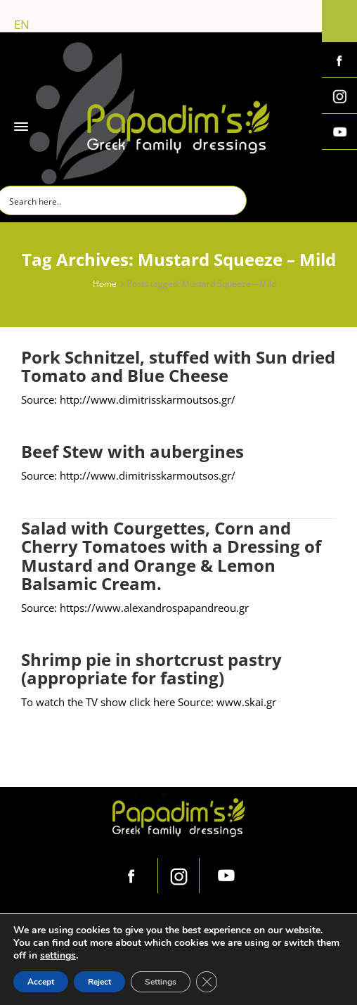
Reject (99, 981)
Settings (160, 981)
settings (58, 955)
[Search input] (122, 200)
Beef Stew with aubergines (132, 451)
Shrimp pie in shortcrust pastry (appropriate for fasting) (151, 668)
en (22, 24)
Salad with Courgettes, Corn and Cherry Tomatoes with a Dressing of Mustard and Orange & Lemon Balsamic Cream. (171, 555)
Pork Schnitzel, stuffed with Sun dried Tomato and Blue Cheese (178, 366)
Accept (40, 981)
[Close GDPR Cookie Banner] (206, 981)
